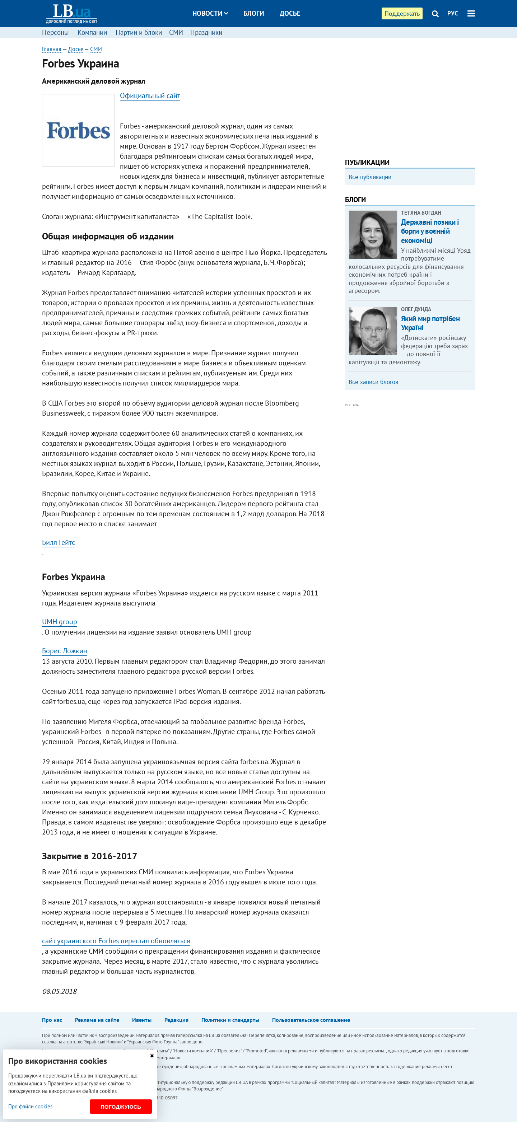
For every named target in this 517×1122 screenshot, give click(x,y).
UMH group (59, 621)
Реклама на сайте (97, 1019)
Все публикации (370, 177)
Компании (92, 32)
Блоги (253, 13)
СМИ (176, 32)
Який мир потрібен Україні (430, 323)
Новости (210, 13)
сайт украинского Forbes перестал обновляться (116, 940)
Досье (290, 13)
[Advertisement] (410, 95)
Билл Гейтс (58, 542)
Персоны (55, 32)
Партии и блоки (139, 32)
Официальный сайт (150, 95)
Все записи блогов (373, 382)
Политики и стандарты (230, 1019)
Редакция (176, 1019)
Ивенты (142, 1019)
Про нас (52, 1019)
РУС (452, 13)
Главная (51, 48)
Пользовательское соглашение (311, 1019)
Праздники (206, 32)
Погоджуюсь (121, 1107)
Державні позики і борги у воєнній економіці (430, 231)
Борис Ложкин (64, 650)
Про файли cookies (30, 1106)
